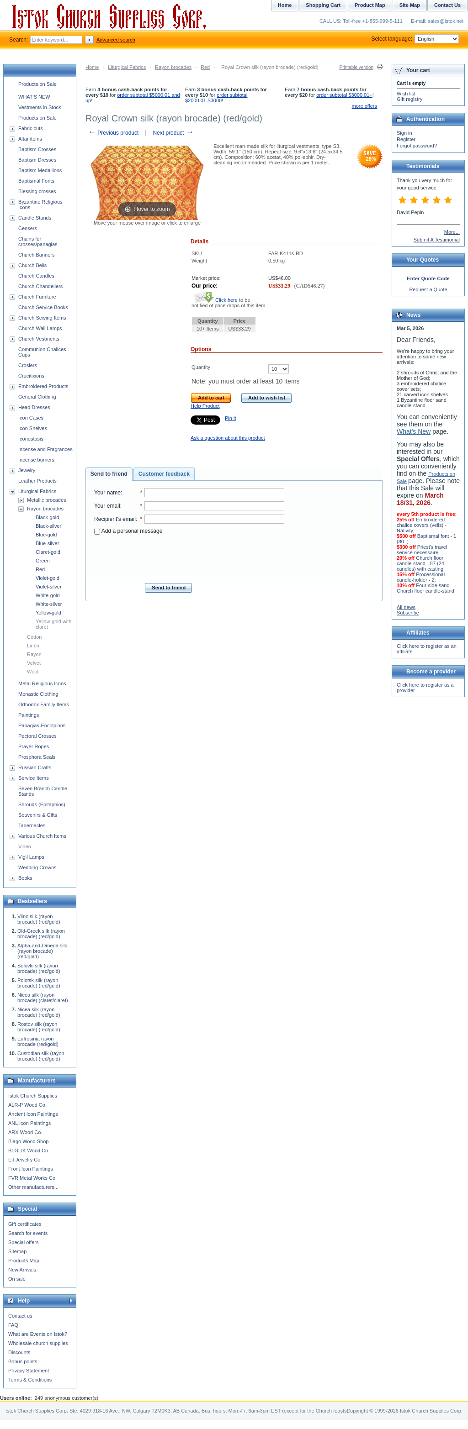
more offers (364, 106)
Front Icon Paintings (30, 1169)
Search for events (28, 1233)
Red (205, 67)
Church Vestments (38, 338)
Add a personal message (128, 531)
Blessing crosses (37, 191)
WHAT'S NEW (34, 97)
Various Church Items (42, 836)
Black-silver (48, 526)
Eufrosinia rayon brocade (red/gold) (37, 1041)
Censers (27, 228)
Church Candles (36, 275)
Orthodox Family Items (43, 704)
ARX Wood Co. (25, 1132)
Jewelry (26, 470)
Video (24, 846)
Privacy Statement (28, 1370)
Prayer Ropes (33, 746)
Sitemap (17, 1251)
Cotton (34, 637)
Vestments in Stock (39, 107)
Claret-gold (48, 552)
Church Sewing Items (42, 317)
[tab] (109, 474)
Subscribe (408, 612)
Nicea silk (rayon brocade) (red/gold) (38, 1012)
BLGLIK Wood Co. (28, 1150)
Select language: (415, 39)
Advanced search (115, 39)
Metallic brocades (46, 500)
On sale (17, 1279)
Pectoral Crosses (37, 736)
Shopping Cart (323, 5)
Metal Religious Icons (42, 683)
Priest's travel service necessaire (422, 549)
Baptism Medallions (40, 170)
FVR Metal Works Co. (32, 1178)
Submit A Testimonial (437, 239)
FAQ (13, 1325)
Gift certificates (25, 1224)
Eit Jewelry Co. (25, 1159)
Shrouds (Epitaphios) (41, 804)
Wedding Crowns (37, 867)
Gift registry (409, 99)
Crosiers (27, 365)
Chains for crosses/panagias (38, 241)
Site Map (409, 5)
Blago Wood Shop (28, 1141)
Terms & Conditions (30, 1379)
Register (406, 139)
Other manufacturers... (33, 1187)
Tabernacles (31, 825)
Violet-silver (49, 586)
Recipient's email (115, 519)
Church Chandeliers (40, 286)
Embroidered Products (43, 386)
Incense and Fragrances (45, 449)
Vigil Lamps (31, 857)
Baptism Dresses (37, 160)
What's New (414, 431)
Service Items (33, 778)
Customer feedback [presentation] (164, 474)
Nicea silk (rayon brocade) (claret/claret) (42, 997)
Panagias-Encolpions (41, 725)
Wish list (406, 93)
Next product (173, 133)
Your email (107, 506)
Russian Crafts (34, 767)
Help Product (205, 406)
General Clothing (37, 396)
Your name (107, 492)
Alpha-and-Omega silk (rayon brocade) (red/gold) (42, 951)
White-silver (49, 604)
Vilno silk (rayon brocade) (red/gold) (38, 919)
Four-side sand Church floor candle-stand (425, 588)
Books (25, 878)
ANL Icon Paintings (29, 1123)
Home (92, 67)
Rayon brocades (173, 67)
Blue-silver (47, 543)
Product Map (370, 5)
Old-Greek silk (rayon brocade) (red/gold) (41, 933)
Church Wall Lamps (40, 328)
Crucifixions (31, 375)
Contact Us (447, 5)
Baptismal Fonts (36, 181)
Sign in (404, 133)
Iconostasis (30, 438)
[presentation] (189, 556)
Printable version (356, 67)
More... (452, 232)
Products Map (23, 1260)
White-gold (48, 595)
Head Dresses (34, 407)
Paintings (28, 715)
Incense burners (36, 459)
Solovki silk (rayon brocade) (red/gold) (38, 968)
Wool (32, 671)
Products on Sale (37, 84)
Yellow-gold (48, 612)
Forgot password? (417, 145)
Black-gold (47, 517)
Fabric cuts (30, 128)
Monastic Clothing (38, 694)
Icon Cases (30, 417)
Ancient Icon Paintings (33, 1114)
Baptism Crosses (37, 149)
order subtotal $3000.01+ (344, 95)
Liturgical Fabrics (127, 67)
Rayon (34, 654)
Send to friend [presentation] (109, 474)
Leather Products (37, 480)
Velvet (34, 663)
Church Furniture (37, 296)
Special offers (23, 1242)
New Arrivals (22, 1269)
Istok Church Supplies (32, 1095)
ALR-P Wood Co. (27, 1105)
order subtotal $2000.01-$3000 (216, 97)
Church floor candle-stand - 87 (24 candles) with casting (420, 563)
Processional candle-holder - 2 (421, 577)
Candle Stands (34, 218)
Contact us (20, 1316)
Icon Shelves (32, 428)
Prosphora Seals (36, 757)
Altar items (30, 139)
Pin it (230, 418)
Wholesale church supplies (38, 1343)
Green (43, 560)
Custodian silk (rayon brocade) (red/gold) (40, 1056)
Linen (33, 645)
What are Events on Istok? (37, 1334)
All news (406, 607)
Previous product (113, 133)
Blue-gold (46, 534)
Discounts (19, 1352)
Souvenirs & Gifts (37, 815)
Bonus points (22, 1361)
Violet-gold (47, 578)
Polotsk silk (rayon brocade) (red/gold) (38, 982)
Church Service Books (43, 307)
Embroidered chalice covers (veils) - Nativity (422, 525)
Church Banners (36, 254)
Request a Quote (428, 289)
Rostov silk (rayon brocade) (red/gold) (38, 1026)
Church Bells (32, 265)
